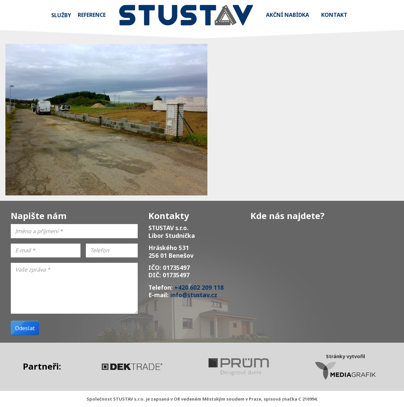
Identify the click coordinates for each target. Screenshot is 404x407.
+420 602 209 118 (199, 287)
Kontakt (334, 15)
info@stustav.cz (193, 295)
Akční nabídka (287, 15)
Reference (92, 15)
